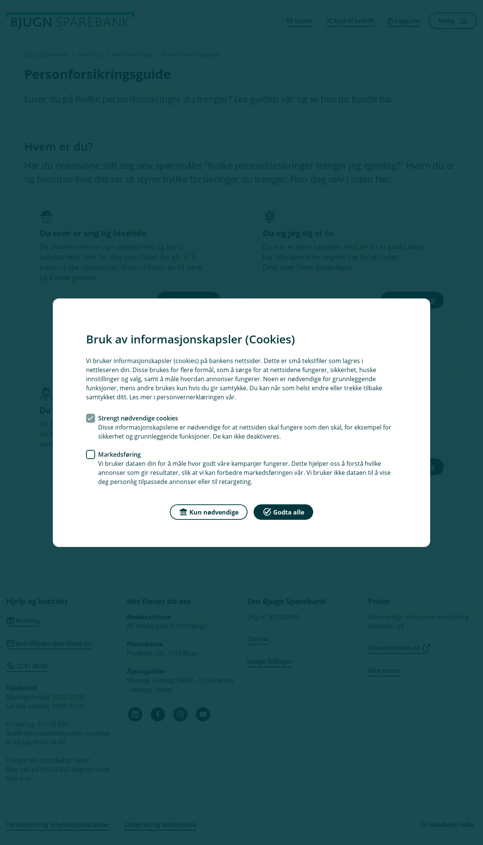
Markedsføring (119, 454)
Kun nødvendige (208, 511)
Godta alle (283, 511)
